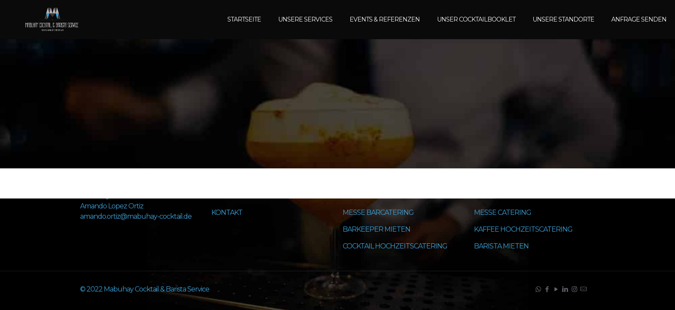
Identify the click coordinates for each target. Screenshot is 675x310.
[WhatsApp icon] (538, 289)
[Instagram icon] (574, 289)
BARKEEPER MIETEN (376, 229)
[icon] (583, 289)
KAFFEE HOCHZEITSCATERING (523, 229)
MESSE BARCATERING (378, 212)
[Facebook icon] (547, 289)
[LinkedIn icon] (565, 289)
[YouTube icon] (556, 289)
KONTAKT (226, 212)
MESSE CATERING (502, 212)
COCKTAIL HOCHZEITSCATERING (395, 246)
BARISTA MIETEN (501, 246)
